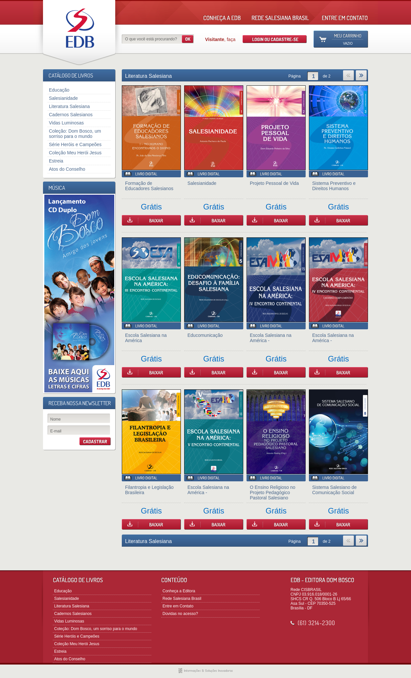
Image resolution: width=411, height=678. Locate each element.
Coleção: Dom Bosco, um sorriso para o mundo (75, 133)
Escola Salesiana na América (146, 338)
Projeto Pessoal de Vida (274, 183)
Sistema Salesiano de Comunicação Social (334, 490)
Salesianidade (63, 98)
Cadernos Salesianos (71, 114)
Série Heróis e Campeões (75, 144)
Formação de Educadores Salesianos (149, 186)
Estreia (56, 161)
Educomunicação (205, 335)
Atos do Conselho (67, 169)
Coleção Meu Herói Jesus (75, 152)
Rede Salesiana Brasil (181, 598)
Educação (59, 90)
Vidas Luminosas (66, 122)
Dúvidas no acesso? (180, 613)
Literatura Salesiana (69, 106)
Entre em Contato (177, 606)
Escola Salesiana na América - (271, 338)
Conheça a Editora (178, 591)
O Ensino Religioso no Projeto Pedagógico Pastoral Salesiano (272, 492)
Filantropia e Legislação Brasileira (149, 490)
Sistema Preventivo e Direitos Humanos (334, 186)
